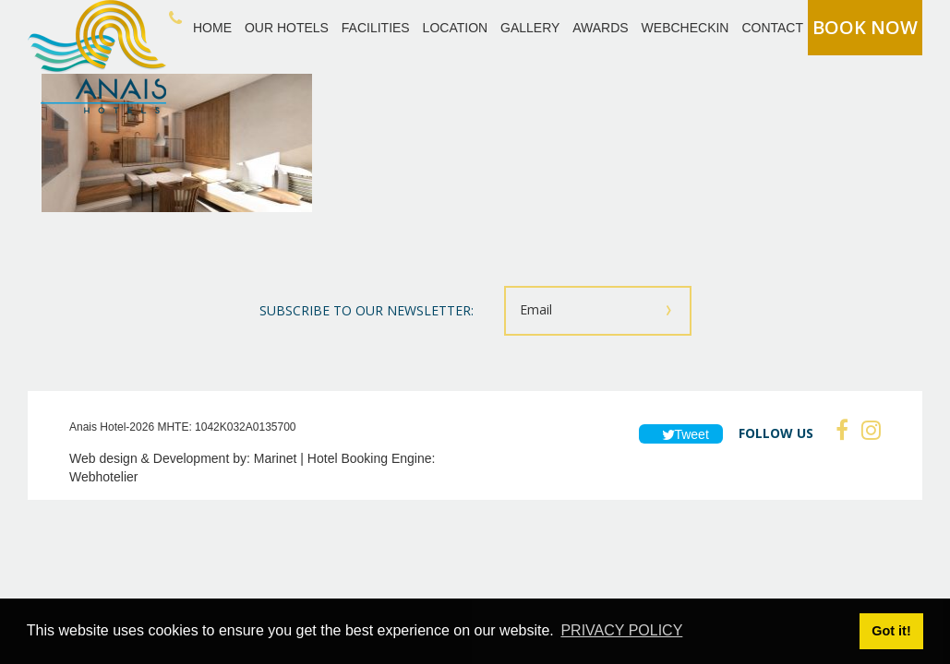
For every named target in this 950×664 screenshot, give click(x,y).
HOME (212, 27)
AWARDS (600, 27)
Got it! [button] (891, 630)
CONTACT (772, 27)
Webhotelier (103, 476)
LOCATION (455, 27)
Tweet (681, 434)
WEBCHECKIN (685, 27)
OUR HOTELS (287, 27)
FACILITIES (376, 27)
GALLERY (529, 27)
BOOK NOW (865, 27)
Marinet (275, 458)
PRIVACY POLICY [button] (621, 630)
